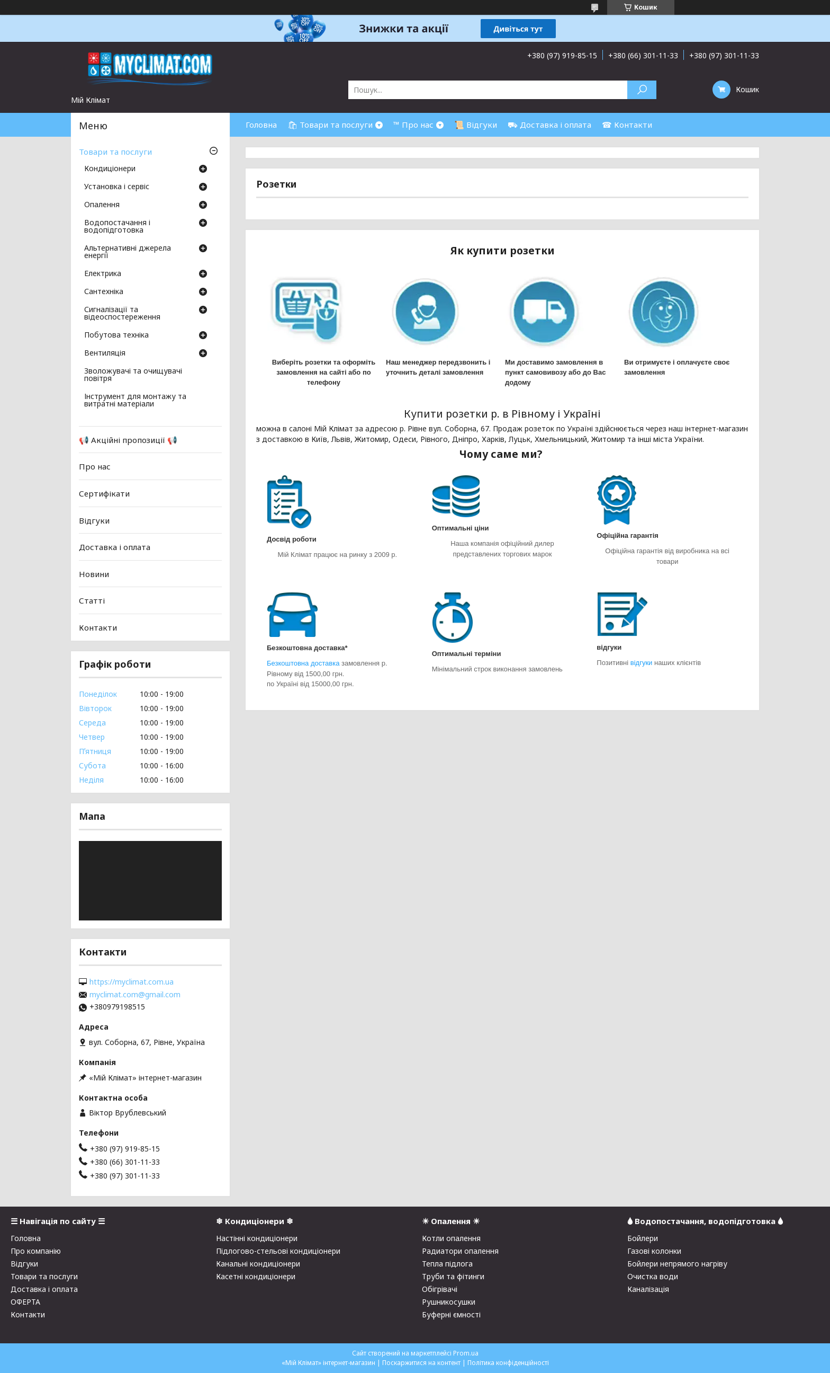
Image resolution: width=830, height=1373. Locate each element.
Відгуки (94, 520)
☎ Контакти (627, 124)
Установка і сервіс (116, 187)
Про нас (95, 466)
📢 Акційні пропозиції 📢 (128, 440)
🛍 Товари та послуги (330, 124)
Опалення (102, 205)
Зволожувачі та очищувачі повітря (133, 375)
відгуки (642, 663)
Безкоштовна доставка (303, 663)
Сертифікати (104, 493)
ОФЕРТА (25, 1302)
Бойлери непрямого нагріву (677, 1264)
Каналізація (648, 1289)
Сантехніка (103, 292)
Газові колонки (654, 1251)
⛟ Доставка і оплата (549, 124)
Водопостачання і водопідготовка (117, 227)
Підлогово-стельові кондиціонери (278, 1251)
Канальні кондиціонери (258, 1264)
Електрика (102, 274)
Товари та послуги (115, 151)
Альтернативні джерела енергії (127, 252)
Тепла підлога (447, 1264)
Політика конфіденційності (508, 1362)
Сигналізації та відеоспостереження (122, 314)
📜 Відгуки (475, 124)
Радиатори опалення (460, 1251)
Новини (94, 574)
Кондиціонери (110, 169)
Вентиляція (104, 353)
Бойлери (642, 1238)
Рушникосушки (448, 1302)
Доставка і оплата (114, 547)
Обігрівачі (439, 1289)
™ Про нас (413, 124)
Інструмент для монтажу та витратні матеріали (135, 401)
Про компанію (36, 1251)
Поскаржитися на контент (421, 1362)
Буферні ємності (451, 1314)
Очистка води (652, 1276)
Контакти (98, 627)
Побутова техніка (116, 335)
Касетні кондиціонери (255, 1276)
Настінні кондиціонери (256, 1238)
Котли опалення (451, 1238)
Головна (261, 124)
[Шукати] (641, 90)
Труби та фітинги (453, 1276)
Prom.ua (466, 1353)
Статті (92, 600)
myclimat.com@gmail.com (135, 994)
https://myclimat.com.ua (131, 982)
